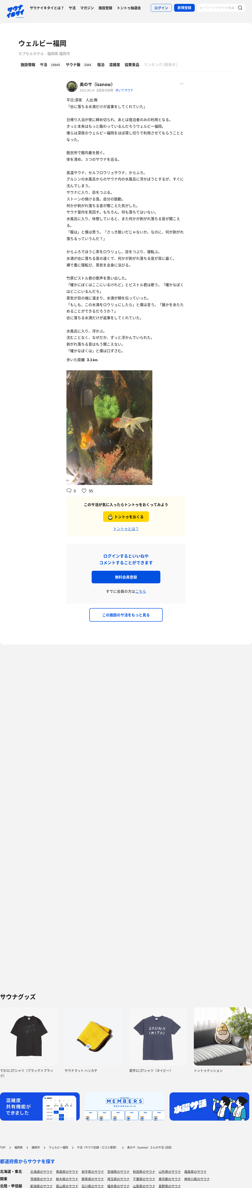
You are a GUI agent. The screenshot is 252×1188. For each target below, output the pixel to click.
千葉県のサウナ (144, 1179)
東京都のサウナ (170, 1179)
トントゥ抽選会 (129, 7)
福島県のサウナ (195, 1171)
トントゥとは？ (126, 528)
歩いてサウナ (124, 90)
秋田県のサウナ (144, 1171)
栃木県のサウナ (67, 1179)
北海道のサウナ (41, 1171)
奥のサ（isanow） (97, 84)
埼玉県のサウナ (118, 1179)
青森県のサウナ (67, 1171)
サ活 (72, 7)
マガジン (87, 7)
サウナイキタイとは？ (47, 7)
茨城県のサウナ (41, 1179)
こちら (140, 591)
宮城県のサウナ (118, 1171)
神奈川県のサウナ (197, 1179)
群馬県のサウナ (93, 1179)
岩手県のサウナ (93, 1171)
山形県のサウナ (170, 1171)
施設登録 (105, 7)
